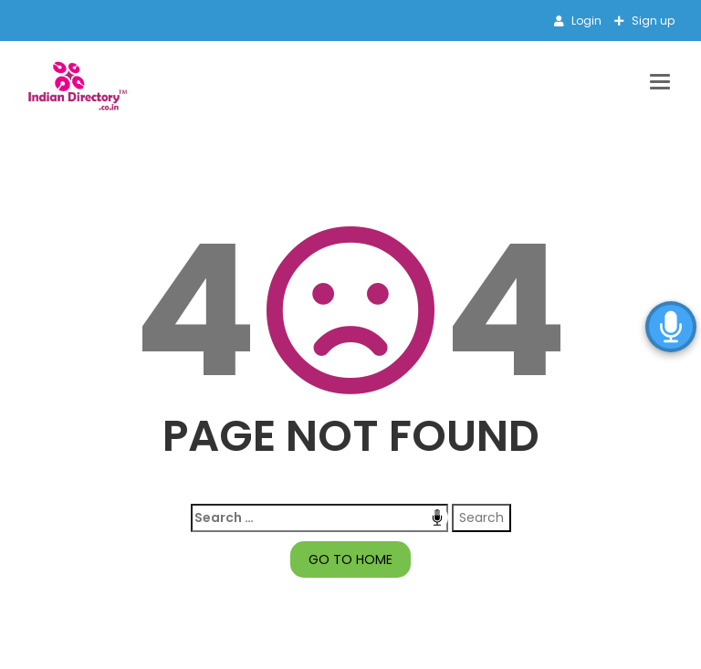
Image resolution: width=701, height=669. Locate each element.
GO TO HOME (350, 559)
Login (585, 20)
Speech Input (437, 517)
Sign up (652, 20)
